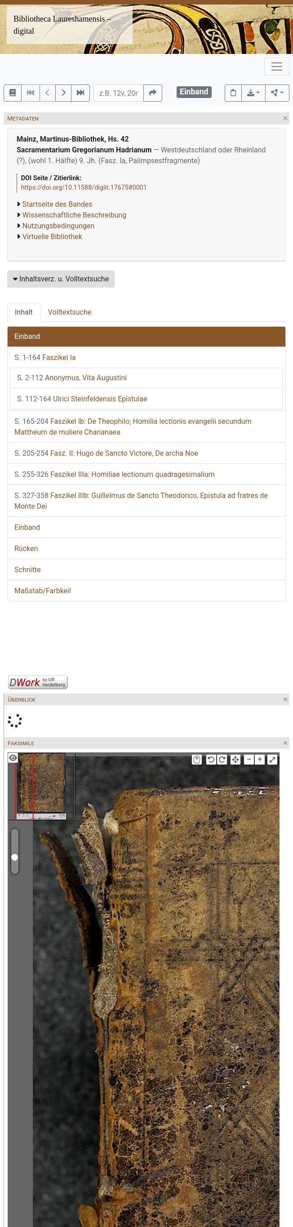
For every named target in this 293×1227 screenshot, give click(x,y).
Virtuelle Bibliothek (52, 236)
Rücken (26, 548)
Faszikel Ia (45, 357)
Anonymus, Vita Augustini (72, 377)
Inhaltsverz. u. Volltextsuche (61, 279)
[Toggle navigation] (276, 67)
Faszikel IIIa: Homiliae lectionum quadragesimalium (114, 474)
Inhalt (24, 312)
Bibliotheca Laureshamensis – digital (62, 25)
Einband (27, 336)
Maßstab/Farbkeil (42, 591)
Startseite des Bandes (57, 204)
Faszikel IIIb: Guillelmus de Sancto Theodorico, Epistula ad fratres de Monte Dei (141, 501)
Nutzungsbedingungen (58, 226)
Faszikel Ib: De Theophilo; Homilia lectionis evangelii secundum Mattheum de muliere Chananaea (133, 426)
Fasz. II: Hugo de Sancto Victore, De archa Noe (106, 453)
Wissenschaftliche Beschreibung (74, 215)
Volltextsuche (69, 312)
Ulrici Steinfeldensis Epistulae (82, 399)
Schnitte (27, 569)
